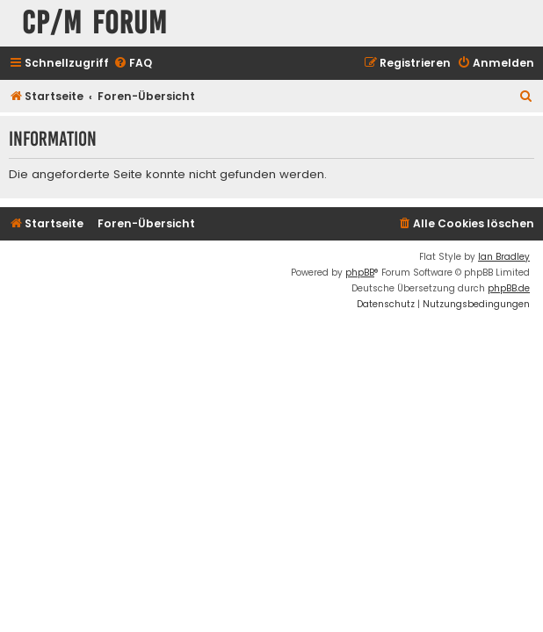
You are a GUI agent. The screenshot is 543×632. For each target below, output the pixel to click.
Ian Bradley (504, 256)
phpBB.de (509, 288)
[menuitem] (132, 63)
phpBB (359, 272)
